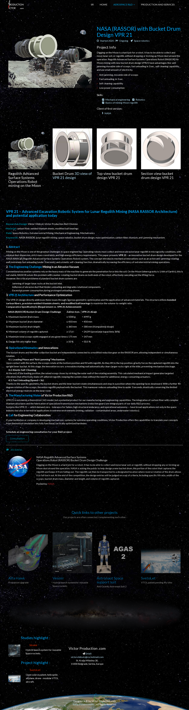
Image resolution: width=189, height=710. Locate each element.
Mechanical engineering (116, 99)
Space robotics (140, 40)
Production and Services (158, 4)
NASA (106, 113)
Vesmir (33, 645)
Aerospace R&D (124, 4)
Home (103, 4)
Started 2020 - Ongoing (112, 40)
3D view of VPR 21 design (72, 175)
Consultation (17, 438)
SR (92, 4)
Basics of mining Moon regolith (120, 102)
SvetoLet (35, 670)
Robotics (138, 99)
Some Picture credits (83, 704)
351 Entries (14, 449)
